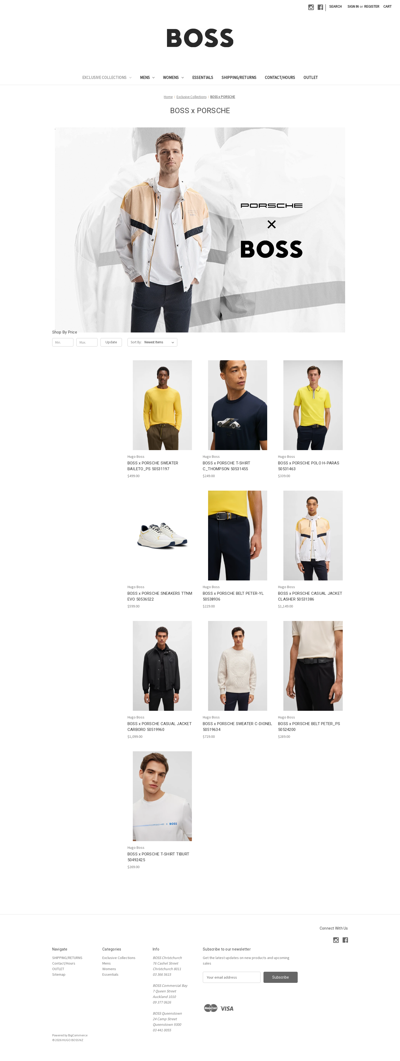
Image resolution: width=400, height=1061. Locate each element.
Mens (147, 77)
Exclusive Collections (106, 77)
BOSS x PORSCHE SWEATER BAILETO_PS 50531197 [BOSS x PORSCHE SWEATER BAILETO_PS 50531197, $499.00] (153, 466)
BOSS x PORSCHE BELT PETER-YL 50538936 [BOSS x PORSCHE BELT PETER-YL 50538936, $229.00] (233, 596)
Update (111, 342)
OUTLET (311, 77)
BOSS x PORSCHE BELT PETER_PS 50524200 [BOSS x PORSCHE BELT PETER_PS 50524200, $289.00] (309, 726)
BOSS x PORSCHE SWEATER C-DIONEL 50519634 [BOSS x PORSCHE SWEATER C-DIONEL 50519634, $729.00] (237, 726)
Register (371, 6)
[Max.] (87, 342)
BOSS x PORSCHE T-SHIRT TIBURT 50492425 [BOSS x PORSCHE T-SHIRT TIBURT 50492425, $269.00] (158, 857)
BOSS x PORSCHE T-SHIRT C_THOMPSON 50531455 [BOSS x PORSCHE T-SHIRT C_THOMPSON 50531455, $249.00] (226, 466)
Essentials (202, 77)
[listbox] (160, 342)
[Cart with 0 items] (387, 6)
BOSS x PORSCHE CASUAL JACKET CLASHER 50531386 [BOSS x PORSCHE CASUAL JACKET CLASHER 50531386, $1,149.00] (310, 596)
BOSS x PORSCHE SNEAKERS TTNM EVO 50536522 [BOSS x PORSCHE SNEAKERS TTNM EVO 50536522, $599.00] (160, 596)
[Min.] (63, 342)
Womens (173, 77)
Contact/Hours (280, 77)
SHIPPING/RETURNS (239, 77)
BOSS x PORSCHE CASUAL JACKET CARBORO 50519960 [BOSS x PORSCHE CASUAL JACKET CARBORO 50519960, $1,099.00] (160, 726)
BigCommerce (77, 1035)
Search (335, 6)
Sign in (353, 6)
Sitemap (58, 974)
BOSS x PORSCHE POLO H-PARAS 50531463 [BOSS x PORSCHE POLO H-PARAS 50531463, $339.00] (308, 466)
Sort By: (136, 342)
